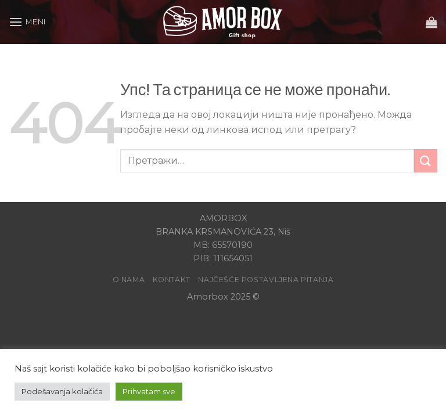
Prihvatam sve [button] (149, 391)
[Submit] (425, 160)
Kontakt (171, 279)
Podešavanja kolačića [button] (62, 391)
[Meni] (27, 22)
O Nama (129, 279)
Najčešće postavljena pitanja (265, 279)
